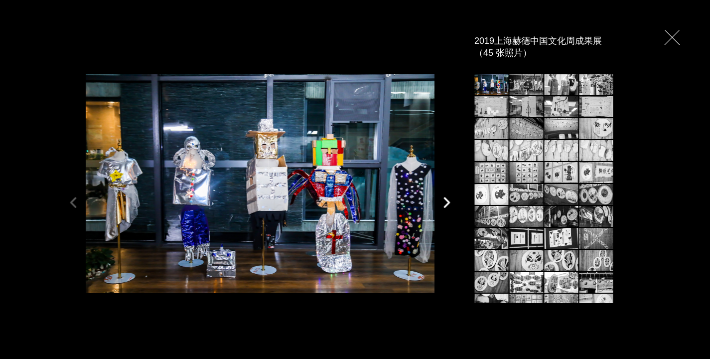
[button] (446, 203)
